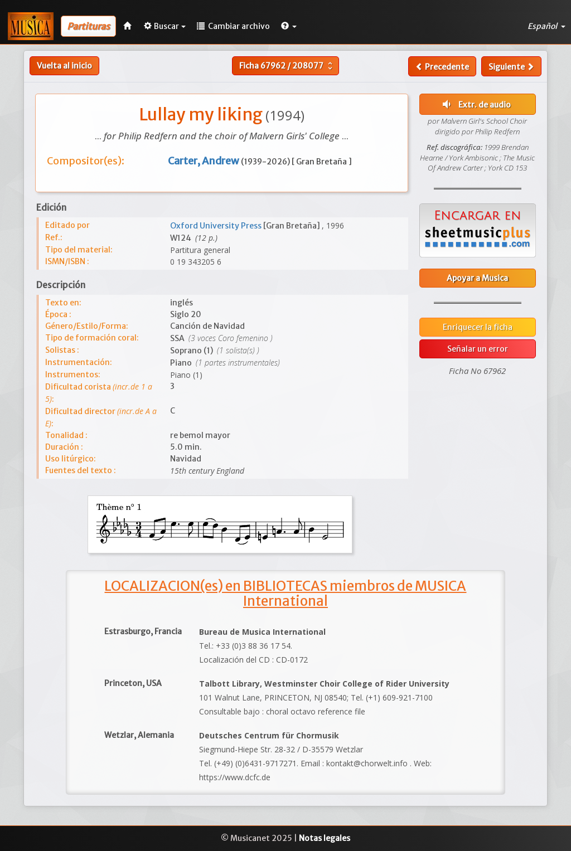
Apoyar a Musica (477, 278)
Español (546, 26)
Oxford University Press (216, 226)
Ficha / (287, 66)
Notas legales (324, 838)
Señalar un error (477, 349)
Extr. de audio (475, 104)
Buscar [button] (165, 26)
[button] (288, 26)
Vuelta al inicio (64, 66)
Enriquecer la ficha (477, 327)
